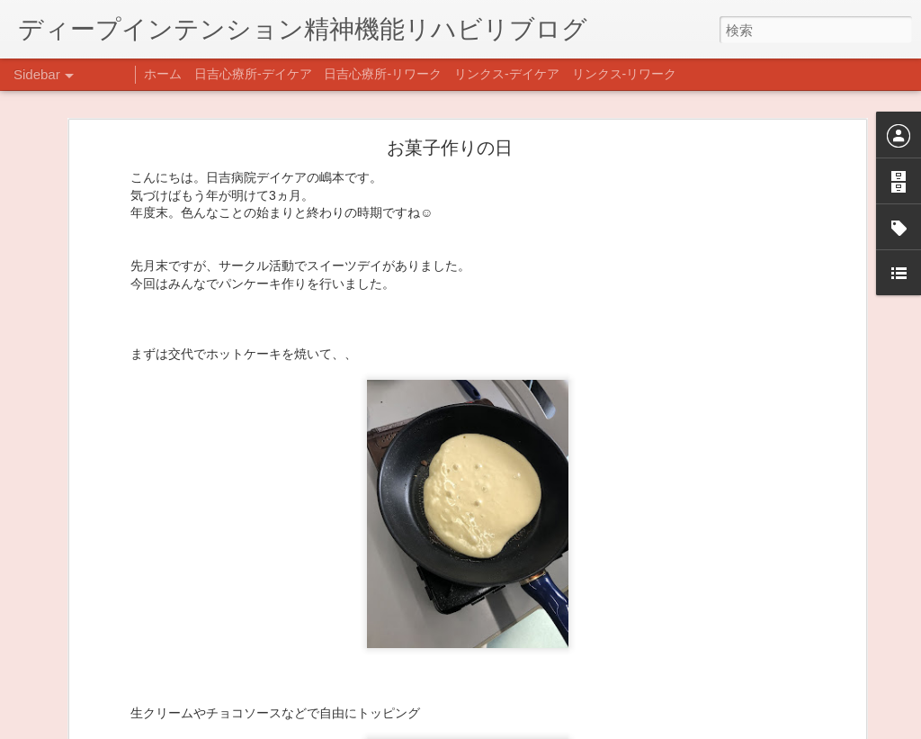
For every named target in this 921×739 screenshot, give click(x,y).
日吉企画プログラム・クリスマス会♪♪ (136, 677)
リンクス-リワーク (624, 74)
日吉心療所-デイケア (253, 74)
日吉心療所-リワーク (383, 74)
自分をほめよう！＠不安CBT (114, 717)
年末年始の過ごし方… (98, 636)
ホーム (163, 74)
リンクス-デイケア (506, 74)
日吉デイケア (614, 651)
